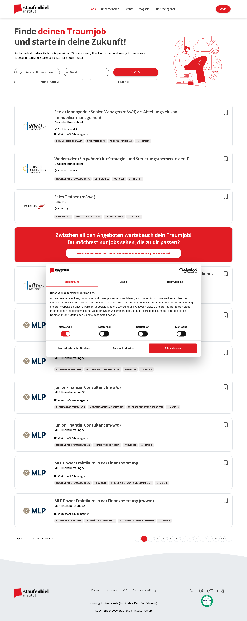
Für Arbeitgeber (165, 9)
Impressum (111, 590)
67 (222, 538)
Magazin (144, 9)
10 (203, 538)
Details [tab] (123, 281)
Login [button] (223, 8)
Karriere (95, 590)
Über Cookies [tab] (175, 281)
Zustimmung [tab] (72, 281)
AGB (124, 590)
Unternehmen (110, 9)
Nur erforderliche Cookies (74, 348)
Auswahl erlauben (123, 348)
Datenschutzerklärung (144, 590)
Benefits (123, 81)
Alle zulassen (173, 348)
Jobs (93, 9)
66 (216, 538)
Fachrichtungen (48, 81)
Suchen (135, 72)
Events (129, 9)
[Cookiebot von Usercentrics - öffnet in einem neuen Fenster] (182, 270)
